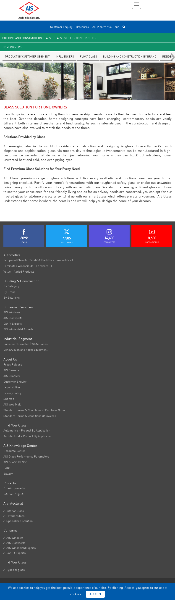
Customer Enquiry (61, 27)
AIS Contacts (11, 376)
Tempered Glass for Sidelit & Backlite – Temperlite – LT (39, 260)
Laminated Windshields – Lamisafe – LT (28, 266)
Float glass (88, 56)
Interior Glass (13, 511)
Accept (95, 594)
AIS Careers (11, 370)
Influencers (65, 56)
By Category (11, 286)
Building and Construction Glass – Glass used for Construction (49, 38)
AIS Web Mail (12, 404)
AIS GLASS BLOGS (15, 462)
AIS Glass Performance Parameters (26, 456)
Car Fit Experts (14, 553)
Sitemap (8, 398)
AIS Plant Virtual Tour (105, 27)
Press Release (12, 364)
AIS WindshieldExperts (19, 548)
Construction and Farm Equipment (25, 349)
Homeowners (12, 47)
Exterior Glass (13, 516)
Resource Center (14, 451)
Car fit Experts (12, 323)
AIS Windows (11, 312)
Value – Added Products (18, 271)
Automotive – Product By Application (26, 430)
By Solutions (11, 297)
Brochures (82, 27)
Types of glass (14, 569)
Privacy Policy (12, 393)
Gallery (8, 473)
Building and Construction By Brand (129, 56)
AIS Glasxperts (12, 318)
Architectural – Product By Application (27, 436)
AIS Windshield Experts (18, 329)
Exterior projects (14, 488)
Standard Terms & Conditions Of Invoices (29, 416)
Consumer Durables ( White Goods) (25, 344)
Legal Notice (11, 387)
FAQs (6, 468)
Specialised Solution (18, 521)
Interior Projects (13, 494)
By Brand (9, 292)
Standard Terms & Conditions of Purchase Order (34, 410)
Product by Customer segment (27, 56)
